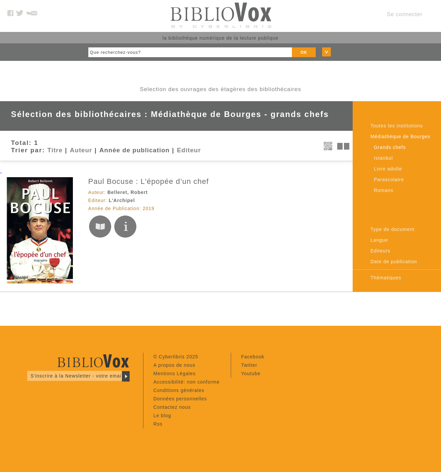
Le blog (162, 415)
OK (304, 52)
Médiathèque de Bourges (400, 136)
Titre (54, 150)
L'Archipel (122, 200)
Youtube (251, 373)
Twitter (249, 365)
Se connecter (405, 14)
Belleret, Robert (127, 192)
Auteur (81, 150)
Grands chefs (390, 147)
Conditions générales (179, 390)
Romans (383, 190)
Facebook (252, 356)
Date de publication (393, 261)
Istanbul (383, 158)
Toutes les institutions (396, 125)
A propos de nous (174, 365)
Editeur (189, 150)
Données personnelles (180, 398)
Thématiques (385, 277)
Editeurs (380, 250)
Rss (158, 424)
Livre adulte (388, 168)
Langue (379, 240)
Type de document (392, 229)
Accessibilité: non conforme (186, 382)
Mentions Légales (174, 373)
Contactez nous (172, 407)
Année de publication (134, 150)
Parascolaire (389, 179)
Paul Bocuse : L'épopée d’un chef (148, 181)
